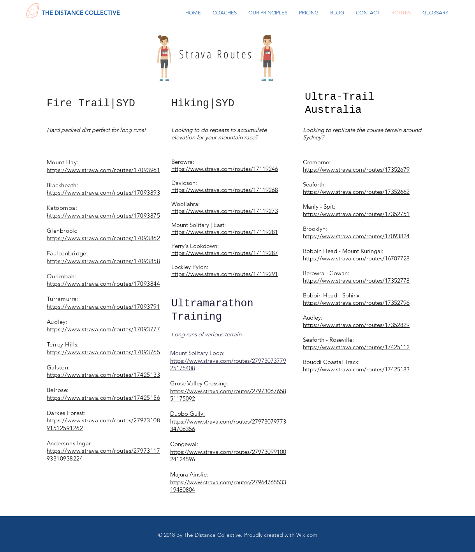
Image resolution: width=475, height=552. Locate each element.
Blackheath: (62, 185)
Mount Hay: (63, 162)
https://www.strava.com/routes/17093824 (356, 236)
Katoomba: (62, 207)
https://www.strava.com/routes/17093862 (103, 238)
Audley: (57, 321)
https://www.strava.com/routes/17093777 (103, 329)
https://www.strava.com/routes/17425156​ (103, 397)
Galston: (58, 367)
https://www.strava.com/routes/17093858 (103, 261)
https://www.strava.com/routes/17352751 (356, 214)
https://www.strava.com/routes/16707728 (356, 258)
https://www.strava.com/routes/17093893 (103, 192)
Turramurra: (63, 298)
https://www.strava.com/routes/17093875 (103, 215)
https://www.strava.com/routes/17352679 (356, 169)
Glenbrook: (62, 230)
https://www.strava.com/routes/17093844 (103, 283)
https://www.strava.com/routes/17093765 (103, 352)
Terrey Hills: (63, 344)
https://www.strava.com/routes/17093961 (103, 170)
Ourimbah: (61, 276)
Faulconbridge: (67, 253)
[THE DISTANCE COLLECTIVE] (81, 12)
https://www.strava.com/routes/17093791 (103, 306)
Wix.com (306, 534)
